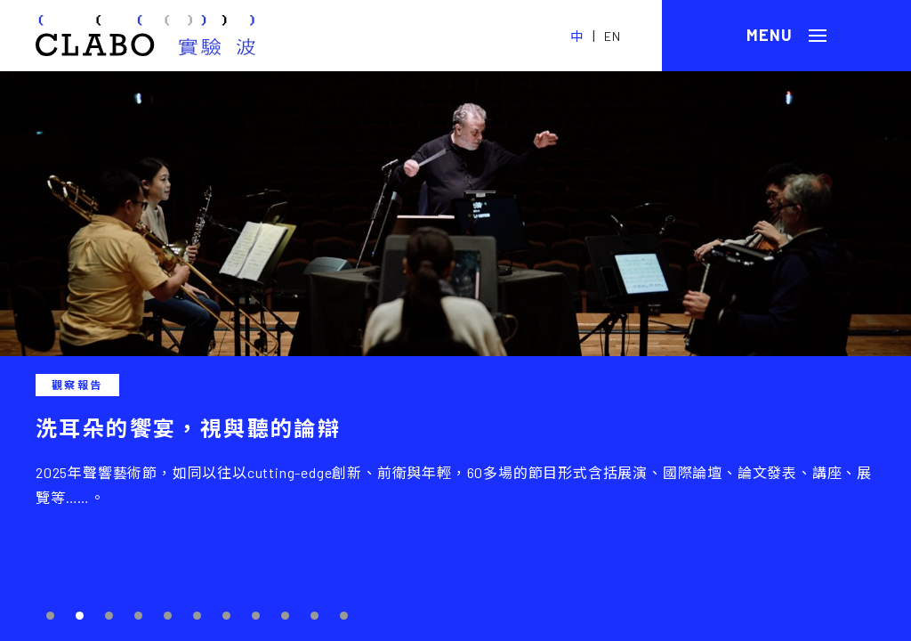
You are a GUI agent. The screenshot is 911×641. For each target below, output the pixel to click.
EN (612, 36)
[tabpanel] (455, 356)
